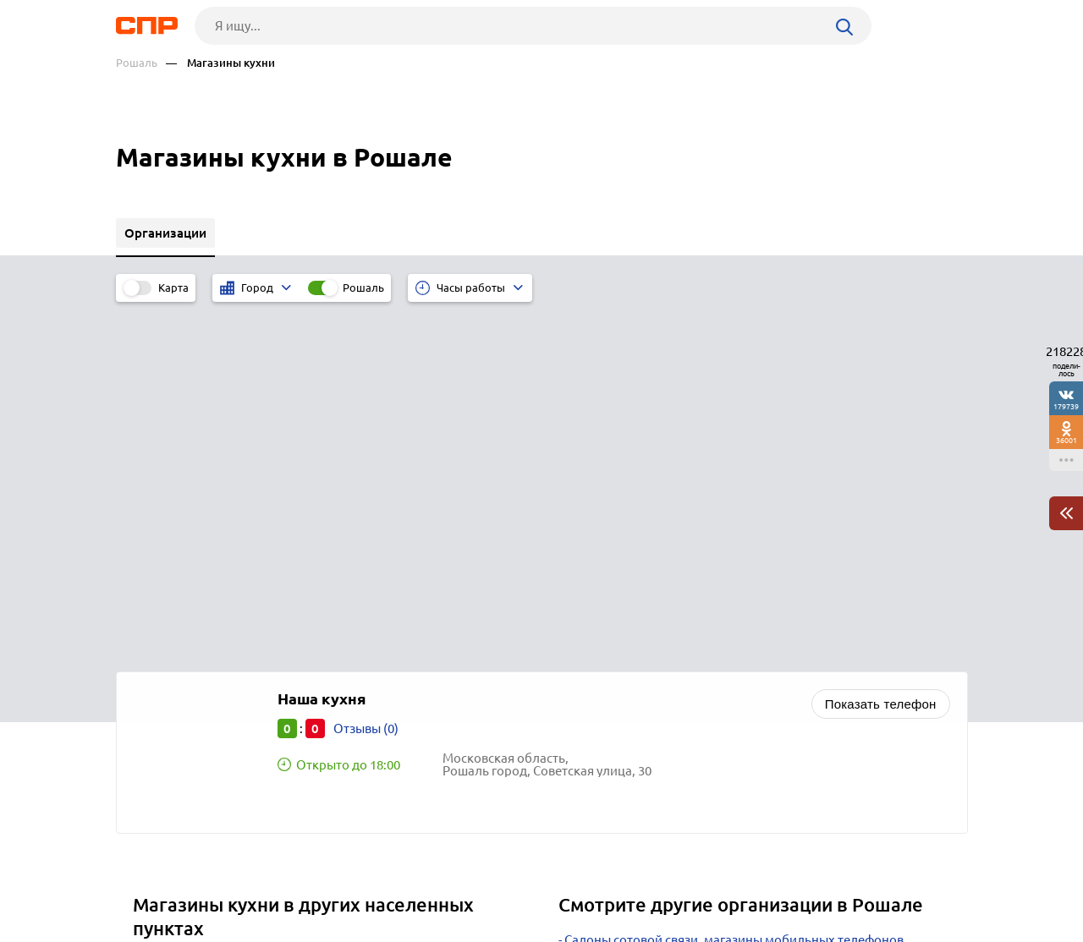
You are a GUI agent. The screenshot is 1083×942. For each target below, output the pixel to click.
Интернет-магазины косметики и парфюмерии (704, 648)
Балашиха (169, 693)
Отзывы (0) (366, 373)
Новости (252, 879)
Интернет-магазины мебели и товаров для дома (708, 606)
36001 (1066, 440)
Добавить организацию (891, 878)
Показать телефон (881, 349)
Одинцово (170, 650)
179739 (1066, 406)
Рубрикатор (147, 879)
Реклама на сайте (372, 879)
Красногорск (177, 629)
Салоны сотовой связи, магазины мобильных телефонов (734, 584)
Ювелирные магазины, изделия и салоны (687, 627)
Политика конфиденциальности (342, 928)
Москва (161, 608)
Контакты (495, 879)
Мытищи (165, 671)
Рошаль (136, 63)
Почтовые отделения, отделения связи (679, 669)
